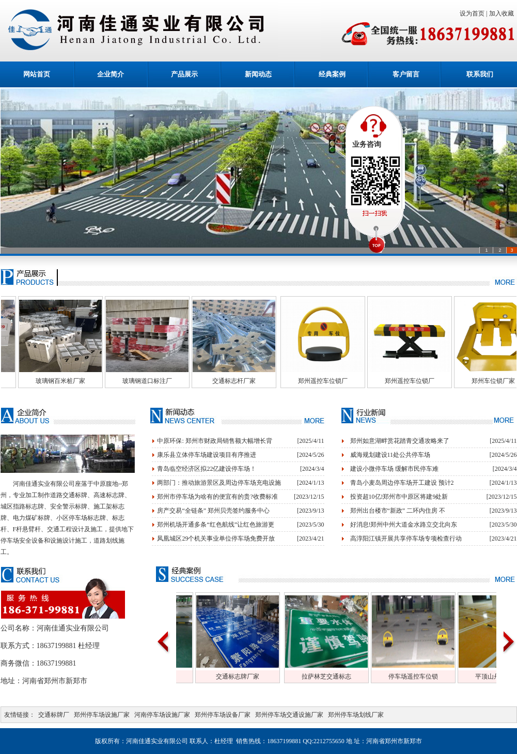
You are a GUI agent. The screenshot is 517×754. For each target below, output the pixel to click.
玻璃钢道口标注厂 (162, 380)
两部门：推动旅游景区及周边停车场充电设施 (219, 482)
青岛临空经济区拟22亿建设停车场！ (206, 468)
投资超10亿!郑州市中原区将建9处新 (399, 496)
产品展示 (184, 74)
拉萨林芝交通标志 (342, 676)
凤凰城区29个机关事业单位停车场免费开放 (216, 538)
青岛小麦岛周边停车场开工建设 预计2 (402, 482)
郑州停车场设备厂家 (222, 714)
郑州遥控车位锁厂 (338, 380)
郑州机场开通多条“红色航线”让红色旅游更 (215, 524)
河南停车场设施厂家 (162, 714)
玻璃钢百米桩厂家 (76, 380)
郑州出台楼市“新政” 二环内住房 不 (398, 510)
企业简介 (110, 74)
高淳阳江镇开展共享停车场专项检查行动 (406, 538)
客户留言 (406, 74)
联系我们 (479, 74)
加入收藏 (503, 13)
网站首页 (36, 74)
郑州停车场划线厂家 (355, 714)
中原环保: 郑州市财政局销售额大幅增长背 (214, 440)
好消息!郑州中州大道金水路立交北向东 (404, 524)
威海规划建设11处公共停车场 (390, 454)
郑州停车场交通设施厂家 (289, 714)
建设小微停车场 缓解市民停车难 (394, 468)
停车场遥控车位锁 (428, 676)
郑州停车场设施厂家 (101, 714)
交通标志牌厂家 (253, 676)
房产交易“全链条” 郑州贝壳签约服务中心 (213, 510)
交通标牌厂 (54, 714)
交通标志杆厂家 (249, 380)
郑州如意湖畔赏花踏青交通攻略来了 (399, 440)
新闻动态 (258, 74)
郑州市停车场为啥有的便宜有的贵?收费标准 (217, 496)
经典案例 (332, 74)
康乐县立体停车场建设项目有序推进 (206, 454)
